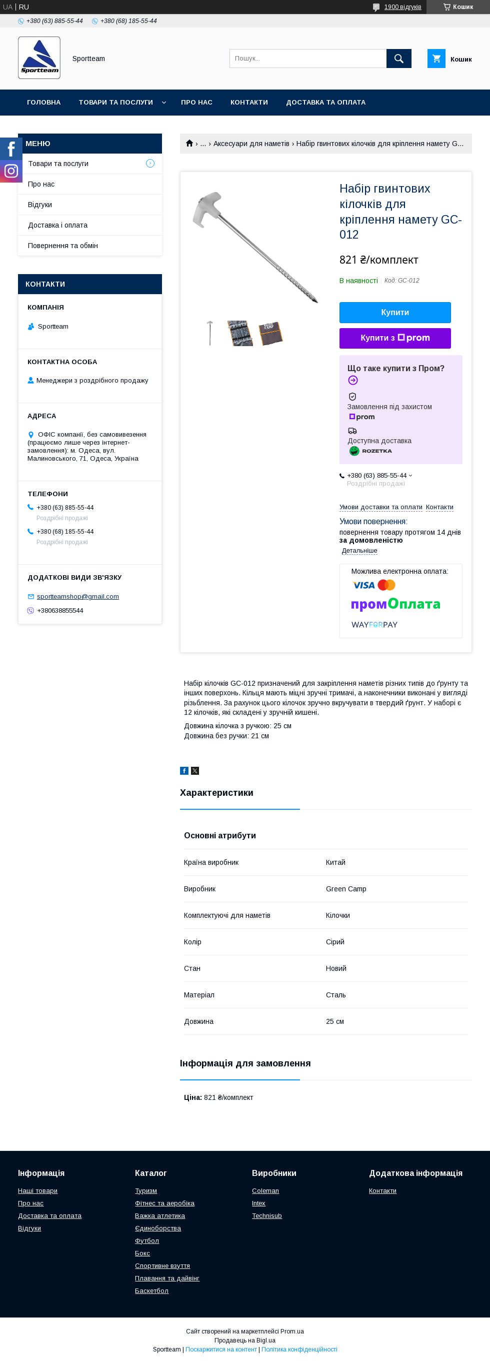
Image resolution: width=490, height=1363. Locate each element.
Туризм (146, 1190)
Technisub (267, 1215)
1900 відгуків (403, 7)
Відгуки (40, 205)
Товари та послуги (115, 102)
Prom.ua (292, 1331)
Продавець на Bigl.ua (245, 1340)
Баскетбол (151, 1290)
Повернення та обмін (69, 128)
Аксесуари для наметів (252, 144)
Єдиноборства (158, 1228)
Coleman (265, 1190)
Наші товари (38, 1190)
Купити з (395, 338)
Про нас (196, 102)
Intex (259, 1203)
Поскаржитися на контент (221, 1349)
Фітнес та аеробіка (164, 1203)
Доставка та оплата (326, 102)
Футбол (147, 1240)
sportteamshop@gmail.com (78, 596)
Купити (396, 312)
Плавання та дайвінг (167, 1278)
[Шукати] (399, 58)
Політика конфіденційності (300, 1349)
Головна (43, 102)
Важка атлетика (160, 1215)
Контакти (249, 102)
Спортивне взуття (162, 1265)
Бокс (142, 1253)
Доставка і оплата (58, 225)
